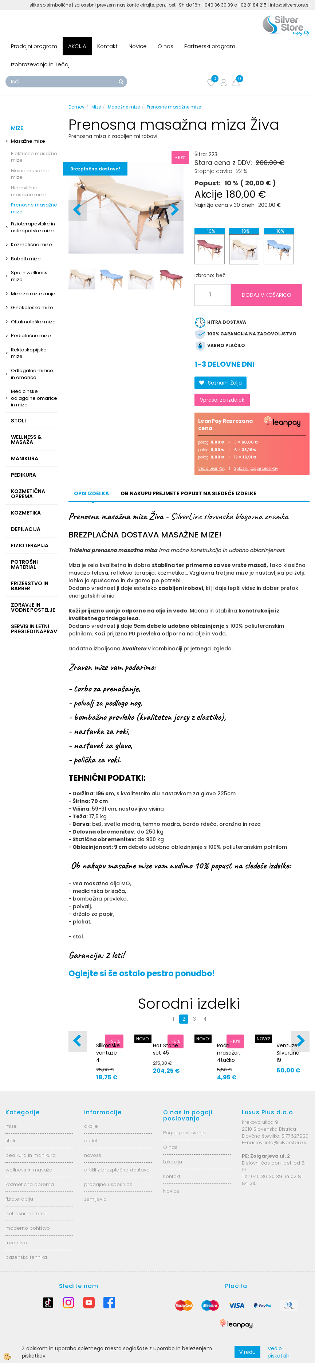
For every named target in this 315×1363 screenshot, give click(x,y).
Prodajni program (34, 46)
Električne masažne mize (34, 157)
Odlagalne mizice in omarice (32, 374)
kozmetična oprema (29, 1184)
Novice (138, 46)
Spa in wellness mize (29, 276)
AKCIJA (77, 46)
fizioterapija (19, 1198)
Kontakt (107, 46)
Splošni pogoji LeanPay (256, 468)
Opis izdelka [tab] (91, 493)
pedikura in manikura (30, 1155)
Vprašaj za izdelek (222, 399)
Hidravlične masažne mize (28, 191)
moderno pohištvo (27, 1228)
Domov (76, 107)
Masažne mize (28, 141)
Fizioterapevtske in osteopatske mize (33, 227)
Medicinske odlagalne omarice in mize (34, 398)
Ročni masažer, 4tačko (228, 1053)
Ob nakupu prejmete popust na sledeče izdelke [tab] (188, 493)
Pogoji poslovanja (184, 1132)
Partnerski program (209, 46)
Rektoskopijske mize (29, 353)
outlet (91, 1140)
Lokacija (172, 1161)
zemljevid (95, 1198)
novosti (92, 1155)
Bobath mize (26, 258)
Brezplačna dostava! (95, 169)
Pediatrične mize (31, 335)
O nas (165, 46)
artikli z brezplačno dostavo (117, 1169)
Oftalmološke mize (33, 321)
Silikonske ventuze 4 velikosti (108, 1056)
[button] (174, 210)
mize (11, 1126)
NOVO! (143, 1039)
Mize (96, 107)
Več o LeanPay (211, 468)
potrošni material (26, 1213)
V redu (247, 1352)
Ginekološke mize (32, 307)
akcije (91, 1126)
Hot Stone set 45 (165, 1049)
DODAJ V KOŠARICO (266, 295)
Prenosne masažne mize (34, 208)
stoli (10, 1140)
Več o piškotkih (279, 1352)
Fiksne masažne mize (30, 174)
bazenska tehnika (26, 1257)
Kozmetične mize (31, 244)
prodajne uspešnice (108, 1184)
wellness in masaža (28, 1169)
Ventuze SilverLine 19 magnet (287, 1056)
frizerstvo (16, 1242)
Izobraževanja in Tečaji (41, 64)
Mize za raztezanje (33, 293)
